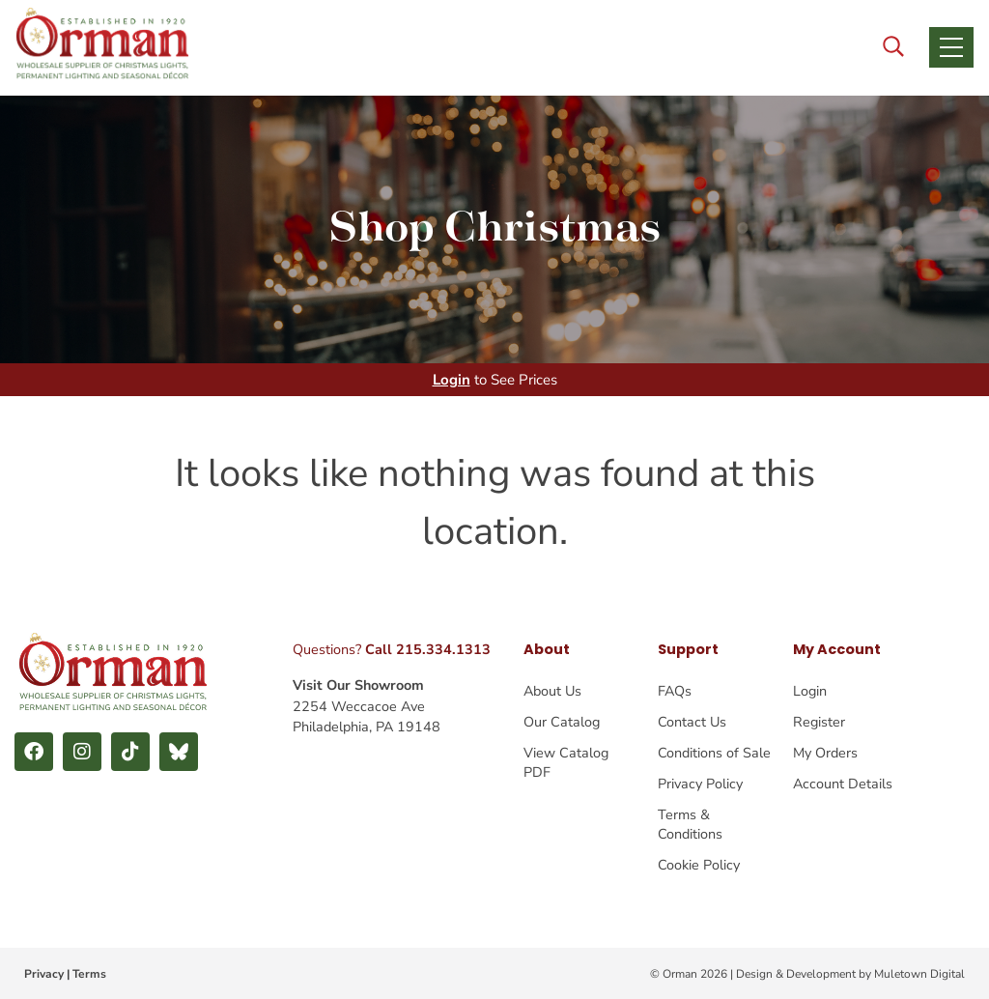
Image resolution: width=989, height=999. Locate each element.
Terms (89, 974)
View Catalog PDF (565, 762)
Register (819, 721)
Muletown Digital (919, 974)
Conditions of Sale (714, 752)
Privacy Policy (700, 783)
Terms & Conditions (690, 824)
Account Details (842, 783)
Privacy (44, 974)
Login (451, 379)
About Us (552, 690)
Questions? (392, 649)
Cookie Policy (699, 864)
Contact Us (692, 721)
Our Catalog (561, 721)
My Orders (825, 752)
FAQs (675, 690)
